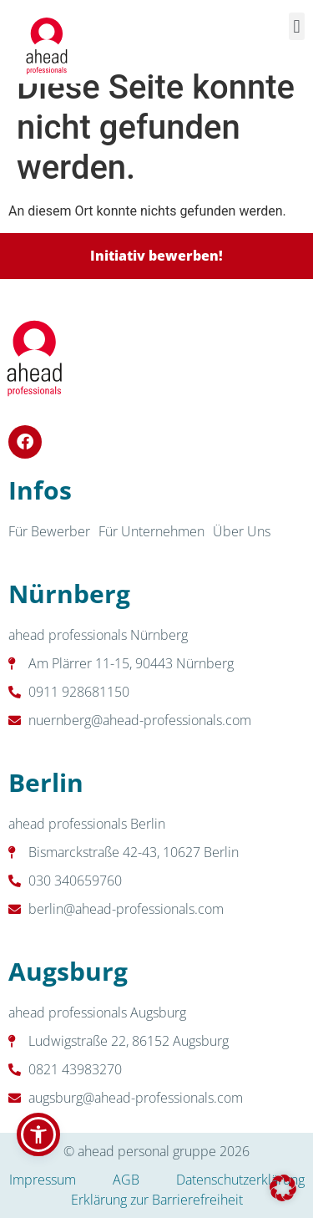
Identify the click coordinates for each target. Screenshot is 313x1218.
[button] (297, 26)
